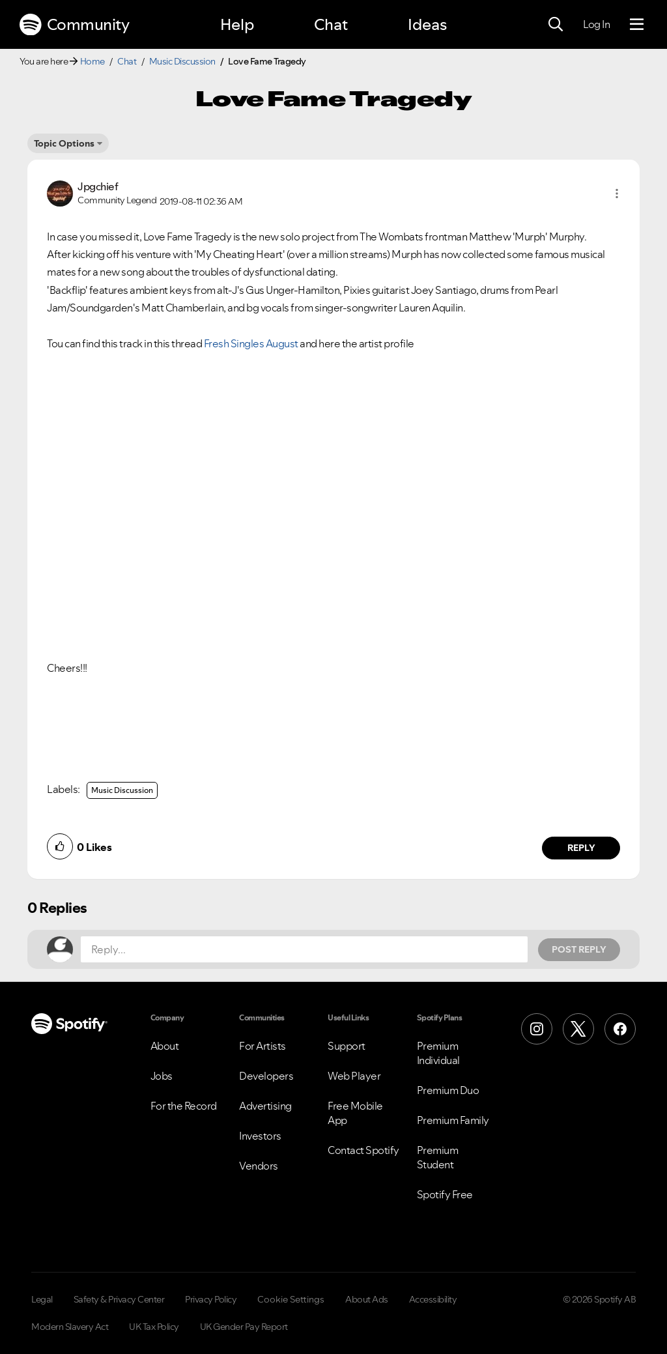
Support (346, 1046)
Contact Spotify (363, 1150)
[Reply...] (304, 949)
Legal (42, 1299)
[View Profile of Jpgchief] (98, 186)
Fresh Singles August (251, 343)
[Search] (556, 24)
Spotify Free (445, 1194)
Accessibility (433, 1299)
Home (92, 61)
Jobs (161, 1076)
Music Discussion (182, 61)
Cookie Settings (290, 1299)
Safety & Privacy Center (119, 1299)
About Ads (366, 1299)
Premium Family (453, 1120)
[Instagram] (536, 1028)
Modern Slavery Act (69, 1326)
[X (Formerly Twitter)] (578, 1028)
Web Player (354, 1076)
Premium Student (438, 1157)
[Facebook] (620, 1028)
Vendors (258, 1166)
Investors (260, 1136)
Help (237, 24)
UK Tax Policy (154, 1326)
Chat (331, 24)
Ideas (427, 24)
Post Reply (579, 949)
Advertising (265, 1106)
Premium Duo (448, 1090)
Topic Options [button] (64, 143)
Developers (266, 1076)
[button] (617, 193)
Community (74, 25)
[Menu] (636, 25)
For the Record (183, 1106)
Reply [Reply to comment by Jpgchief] (581, 847)
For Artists (262, 1046)
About (164, 1046)
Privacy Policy (210, 1299)
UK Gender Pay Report (244, 1326)
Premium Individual (438, 1053)
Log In (596, 24)
